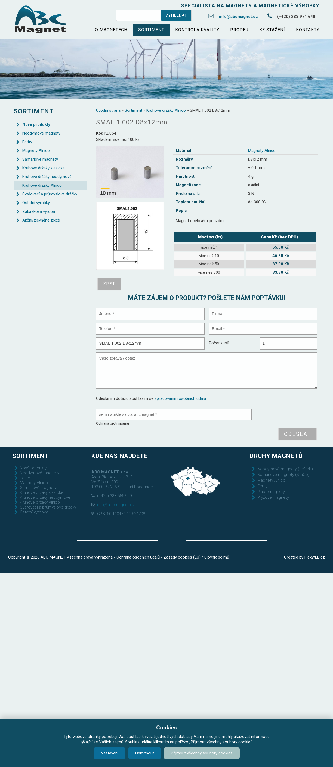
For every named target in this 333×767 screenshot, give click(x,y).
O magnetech (111, 29)
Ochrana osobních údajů (138, 557)
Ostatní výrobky (36, 202)
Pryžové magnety (273, 497)
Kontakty (307, 29)
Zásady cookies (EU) (182, 557)
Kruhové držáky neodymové (47, 176)
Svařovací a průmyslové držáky (49, 194)
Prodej (239, 29)
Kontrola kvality (197, 29)
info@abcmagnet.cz (238, 16)
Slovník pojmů (216, 557)
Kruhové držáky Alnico (166, 110)
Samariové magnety (40, 159)
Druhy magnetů (276, 455)
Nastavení (109, 753)
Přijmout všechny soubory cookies (202, 753)
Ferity (27, 141)
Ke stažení (272, 29)
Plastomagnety (271, 491)
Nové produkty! (36, 124)
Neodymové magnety (41, 133)
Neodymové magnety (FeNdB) (285, 468)
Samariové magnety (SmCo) (283, 474)
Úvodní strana (108, 110)
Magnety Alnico (262, 150)
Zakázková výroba (38, 211)
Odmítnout (144, 753)
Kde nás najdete (119, 455)
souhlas (134, 736)
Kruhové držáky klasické (43, 168)
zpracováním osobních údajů (180, 398)
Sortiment (151, 29)
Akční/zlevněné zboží (41, 220)
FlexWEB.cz (314, 557)
